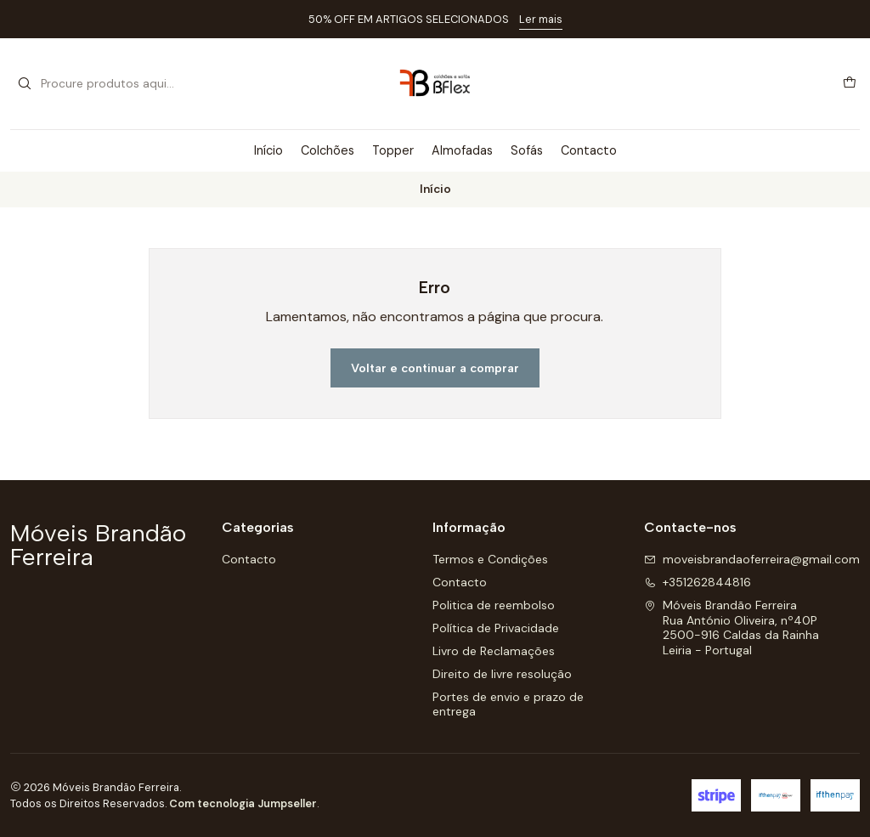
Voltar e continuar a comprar (435, 368)
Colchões (327, 150)
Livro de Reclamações (493, 651)
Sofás (527, 150)
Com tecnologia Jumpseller (243, 803)
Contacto (589, 150)
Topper (393, 150)
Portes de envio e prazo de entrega (508, 704)
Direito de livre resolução (502, 673)
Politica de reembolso (493, 605)
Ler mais (540, 19)
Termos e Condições (490, 559)
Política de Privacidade (495, 628)
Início (268, 150)
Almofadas (462, 150)
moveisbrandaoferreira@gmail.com (752, 559)
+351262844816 (697, 582)
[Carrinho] (849, 83)
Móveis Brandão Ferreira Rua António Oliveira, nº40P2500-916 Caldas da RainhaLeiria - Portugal (731, 627)
